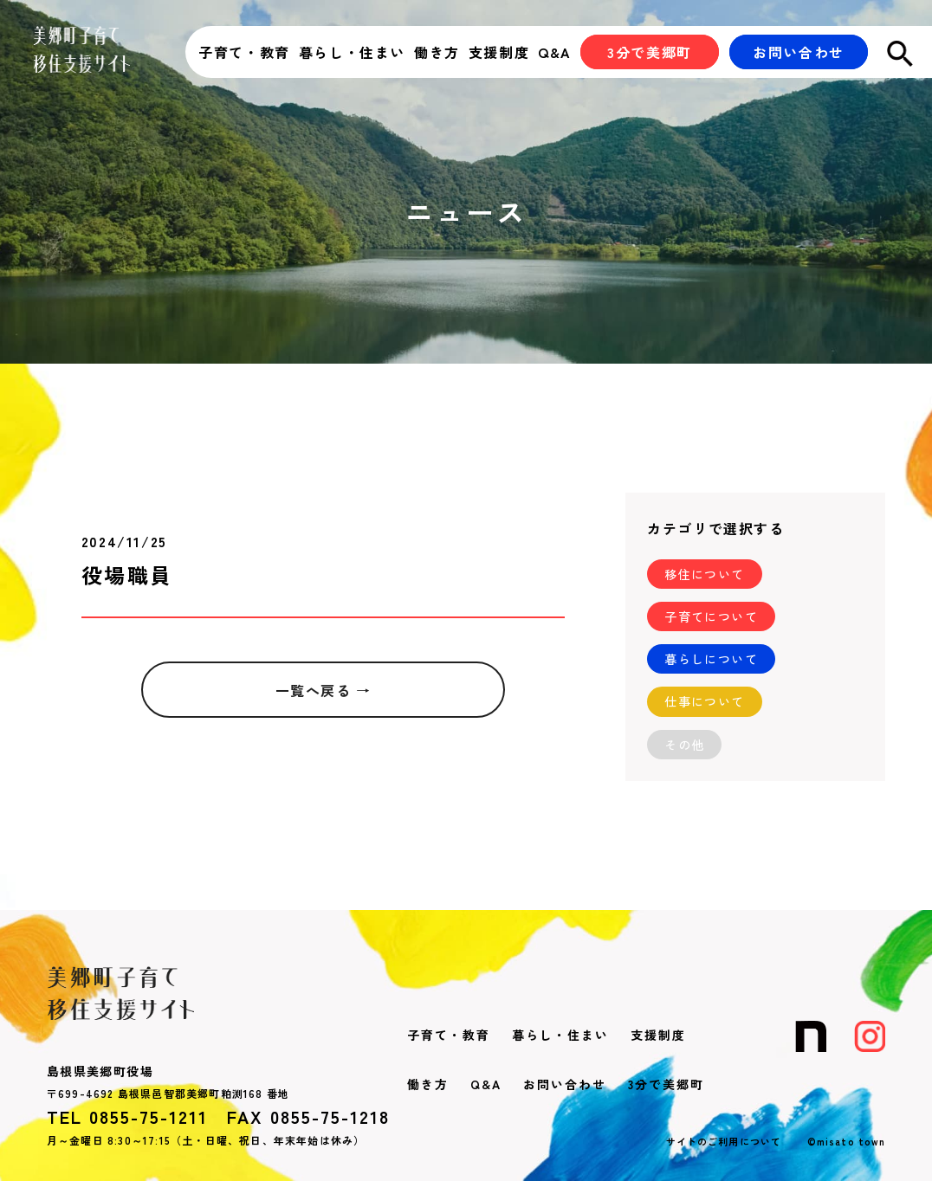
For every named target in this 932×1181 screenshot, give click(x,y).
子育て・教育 (244, 52)
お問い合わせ (564, 1084)
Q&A (555, 52)
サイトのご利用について (723, 1141)
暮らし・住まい (352, 52)
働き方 (437, 52)
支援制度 (499, 52)
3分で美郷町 (666, 1084)
